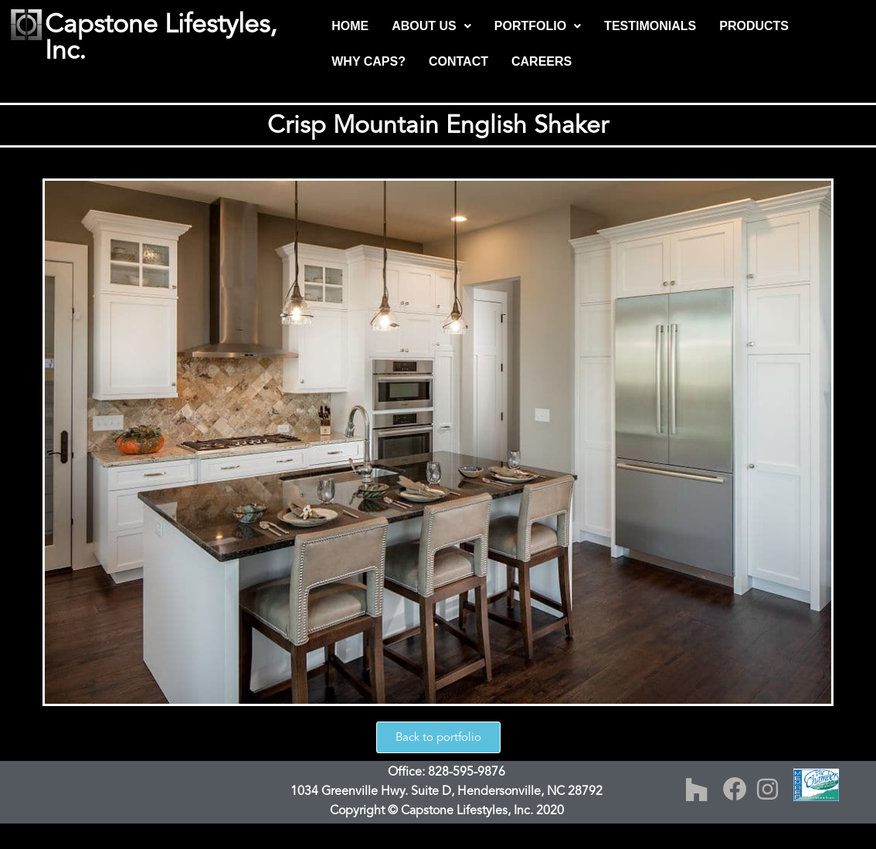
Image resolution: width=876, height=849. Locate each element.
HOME (349, 25)
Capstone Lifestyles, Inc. (161, 37)
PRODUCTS (754, 25)
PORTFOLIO (537, 25)
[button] (431, 26)
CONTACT (458, 61)
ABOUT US (431, 25)
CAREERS (541, 61)
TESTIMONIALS (650, 25)
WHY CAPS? (368, 61)
